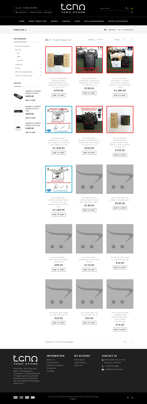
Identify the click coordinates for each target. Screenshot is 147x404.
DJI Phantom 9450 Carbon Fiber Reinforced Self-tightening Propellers (120, 317)
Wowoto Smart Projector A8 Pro (33, 108)
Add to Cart (31, 100)
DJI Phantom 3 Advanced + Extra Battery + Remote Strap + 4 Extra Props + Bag (120, 82)
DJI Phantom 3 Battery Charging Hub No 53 (58, 259)
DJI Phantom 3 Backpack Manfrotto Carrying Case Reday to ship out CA (89, 141)
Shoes (77, 21)
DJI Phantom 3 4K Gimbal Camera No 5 (120, 199)
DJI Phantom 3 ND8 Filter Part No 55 (59, 314)
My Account (79, 360)
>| (132, 342)
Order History (80, 362)
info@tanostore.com (114, 369)
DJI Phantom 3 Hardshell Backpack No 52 (89, 259)
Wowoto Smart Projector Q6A (33, 124)
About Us (51, 360)
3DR (18, 57)
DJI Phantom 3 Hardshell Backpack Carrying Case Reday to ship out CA (89, 81)
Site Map (50, 371)
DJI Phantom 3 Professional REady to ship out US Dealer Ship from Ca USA (59, 202)
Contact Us (51, 368)
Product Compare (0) (62, 40)
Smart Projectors (37, 21)
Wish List (78, 365)
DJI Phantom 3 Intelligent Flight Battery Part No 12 (89, 200)
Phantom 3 (128, 30)
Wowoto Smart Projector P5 (33, 92)
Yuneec (20, 60)
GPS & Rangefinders (94, 21)
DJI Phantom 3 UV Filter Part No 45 (89, 314)
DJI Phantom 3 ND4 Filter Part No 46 (120, 258)
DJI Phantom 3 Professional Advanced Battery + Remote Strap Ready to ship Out (120, 142)
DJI (119, 30)
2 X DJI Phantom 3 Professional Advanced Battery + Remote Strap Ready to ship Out (59, 82)
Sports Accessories (118, 21)
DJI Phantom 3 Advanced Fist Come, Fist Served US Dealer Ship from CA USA (59, 141)
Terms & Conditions (55, 365)
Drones (54, 21)
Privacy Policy (53, 362)
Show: (117, 40)
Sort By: (91, 40)
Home (21, 21)
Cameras (66, 21)
